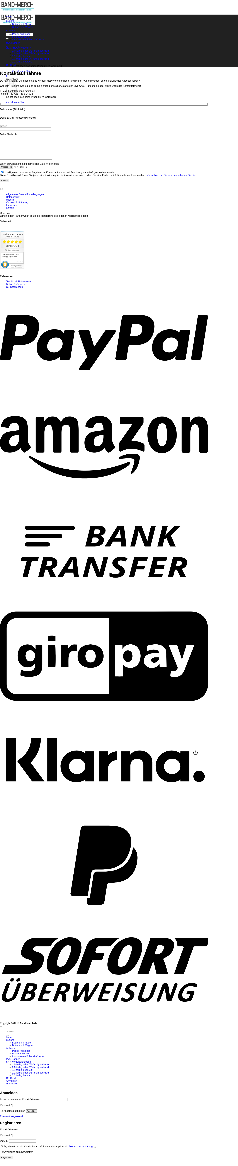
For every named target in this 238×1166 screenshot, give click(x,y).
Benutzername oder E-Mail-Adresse (20, 1104)
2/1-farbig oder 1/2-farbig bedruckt (30, 59)
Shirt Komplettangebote (18, 47)
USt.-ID (4, 1145)
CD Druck (11, 65)
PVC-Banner (13, 43)
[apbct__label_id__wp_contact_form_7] (19, 190)
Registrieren (6, 1162)
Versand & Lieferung (17, 207)
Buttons (10, 21)
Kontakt (10, 212)
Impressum (12, 209)
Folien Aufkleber (21, 36)
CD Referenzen (14, 291)
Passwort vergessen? (11, 1121)
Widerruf (10, 204)
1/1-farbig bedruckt (22, 1074)
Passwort (6, 1109)
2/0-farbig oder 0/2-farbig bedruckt (30, 53)
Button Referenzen (16, 288)
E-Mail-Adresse (9, 1134)
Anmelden (31, 1115)
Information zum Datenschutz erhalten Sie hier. (171, 179)
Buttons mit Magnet (22, 27)
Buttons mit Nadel (21, 24)
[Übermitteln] (7, 38)
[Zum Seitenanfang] (1, 1031)
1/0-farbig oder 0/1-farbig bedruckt (30, 50)
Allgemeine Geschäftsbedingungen (25, 199)
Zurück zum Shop (15, 102)
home (9, 16)
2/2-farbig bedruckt (22, 1080)
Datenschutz (13, 201)
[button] (6, 76)
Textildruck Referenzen (18, 286)
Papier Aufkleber (21, 34)
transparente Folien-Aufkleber (28, 39)
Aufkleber (11, 30)
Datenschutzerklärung (81, 1151)
